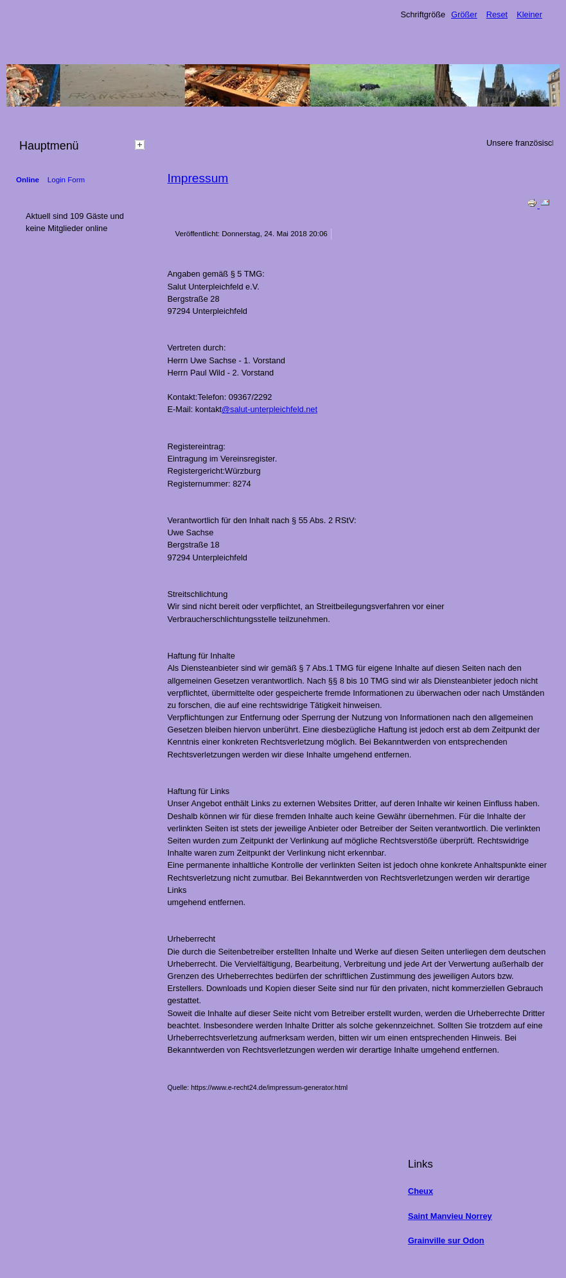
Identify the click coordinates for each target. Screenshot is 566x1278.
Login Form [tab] (66, 180)
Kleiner (529, 14)
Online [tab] (27, 180)
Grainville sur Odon (446, 1240)
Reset (497, 14)
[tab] (141, 144)
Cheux (420, 1191)
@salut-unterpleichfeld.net (269, 409)
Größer (464, 14)
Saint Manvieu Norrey (450, 1216)
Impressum (197, 178)
